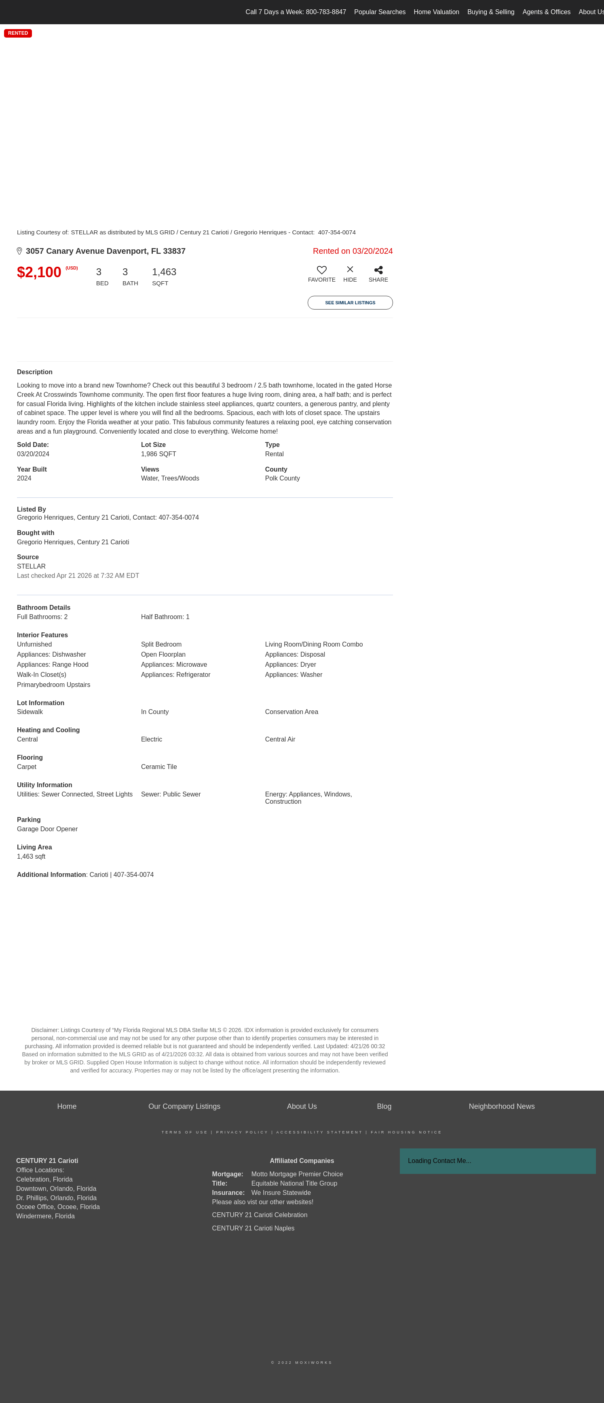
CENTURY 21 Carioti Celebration (260, 1214)
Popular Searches (379, 11)
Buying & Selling (491, 11)
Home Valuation (437, 11)
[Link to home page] (10, 12)
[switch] (322, 277)
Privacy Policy (242, 1132)
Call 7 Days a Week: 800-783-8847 (296, 11)
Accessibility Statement (320, 1132)
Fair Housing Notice (406, 1132)
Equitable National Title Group (294, 1183)
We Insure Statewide (281, 1192)
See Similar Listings (350, 302)
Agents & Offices (547, 11)
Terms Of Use (185, 1132)
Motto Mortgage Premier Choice (297, 1174)
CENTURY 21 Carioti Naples (253, 1228)
